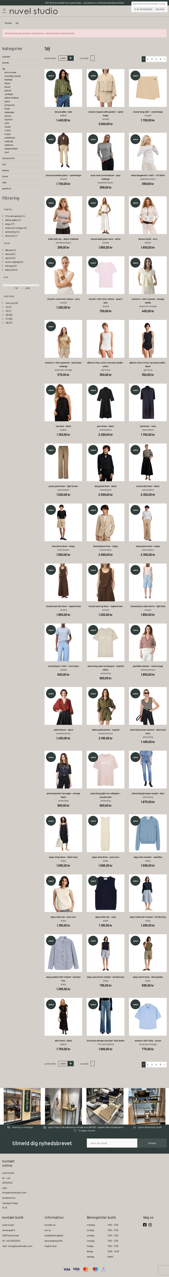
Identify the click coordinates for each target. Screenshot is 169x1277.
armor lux (11, 236)
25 (8, 311)
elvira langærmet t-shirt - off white (148, 175)
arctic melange (14, 262)
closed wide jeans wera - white (105, 239)
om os (48, 1230)
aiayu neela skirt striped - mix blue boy (148, 917)
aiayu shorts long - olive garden (148, 977)
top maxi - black (63, 426)
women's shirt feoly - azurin (148, 1040)
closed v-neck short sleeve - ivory (63, 299)
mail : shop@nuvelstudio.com (17, 1246)
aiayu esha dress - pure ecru (105, 857)
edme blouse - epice (63, 730)
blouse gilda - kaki (63, 112)
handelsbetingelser (54, 1235)
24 (8, 307)
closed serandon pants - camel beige (63, 175)
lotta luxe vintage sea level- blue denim (105, 1040)
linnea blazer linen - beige (105, 546)
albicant (10, 250)
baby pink (11, 270)
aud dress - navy (148, 426)
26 (8, 315)
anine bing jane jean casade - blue (148, 793)
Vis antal (84, 58)
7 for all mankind (15, 216)
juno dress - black (105, 426)
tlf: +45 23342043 (11, 1241)
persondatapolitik (54, 1241)
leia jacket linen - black (106, 486)
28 (8, 322)
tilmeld (152, 1143)
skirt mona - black (63, 1040)
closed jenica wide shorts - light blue (147, 606)
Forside (8, 23)
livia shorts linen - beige (63, 546)
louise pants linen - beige (148, 546)
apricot (10, 258)
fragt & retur (51, 1246)
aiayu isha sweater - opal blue (148, 857)
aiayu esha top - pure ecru (63, 917)
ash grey (10, 266)
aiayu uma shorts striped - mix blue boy (105, 977)
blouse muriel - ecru (147, 239)
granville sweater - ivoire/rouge (148, 666)
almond (10, 254)
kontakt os (50, 1225)
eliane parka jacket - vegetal (105, 730)
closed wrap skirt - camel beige (148, 112)
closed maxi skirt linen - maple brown (63, 606)
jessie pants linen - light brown (63, 486)
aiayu (10, 224)
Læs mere (160, 9)
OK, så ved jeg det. (144, 9)
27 (8, 319)
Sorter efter (50, 58)
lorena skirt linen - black (148, 486)
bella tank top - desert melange (63, 239)
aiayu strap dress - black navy (63, 857)
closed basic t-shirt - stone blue (63, 666)
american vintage (16, 228)
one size (11, 303)
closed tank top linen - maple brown (106, 606)
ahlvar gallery (13, 220)
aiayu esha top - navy (105, 917)
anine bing (12, 232)
